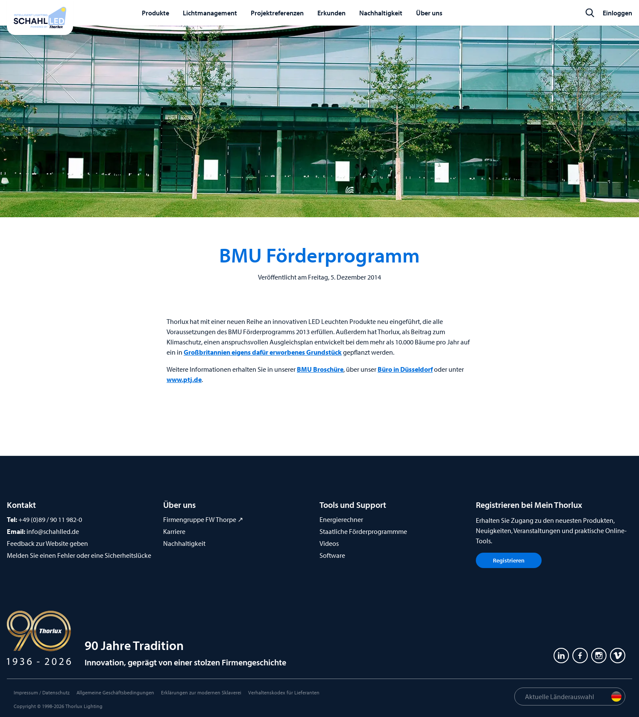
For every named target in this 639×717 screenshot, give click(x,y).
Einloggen (617, 13)
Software (332, 555)
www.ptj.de (184, 379)
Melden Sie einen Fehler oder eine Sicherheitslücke (79, 555)
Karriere (174, 531)
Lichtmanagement (210, 13)
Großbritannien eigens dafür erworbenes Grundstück (263, 352)
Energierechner (341, 519)
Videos (329, 543)
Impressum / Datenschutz (42, 692)
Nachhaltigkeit (184, 543)
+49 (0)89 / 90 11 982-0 (50, 519)
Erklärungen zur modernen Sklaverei (201, 692)
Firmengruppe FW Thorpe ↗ (203, 519)
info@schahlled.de (52, 531)
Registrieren (509, 560)
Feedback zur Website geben (47, 543)
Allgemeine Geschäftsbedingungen (115, 692)
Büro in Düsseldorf (405, 369)
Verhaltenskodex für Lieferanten (284, 692)
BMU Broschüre (320, 369)
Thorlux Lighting (84, 706)
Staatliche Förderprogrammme (363, 531)
